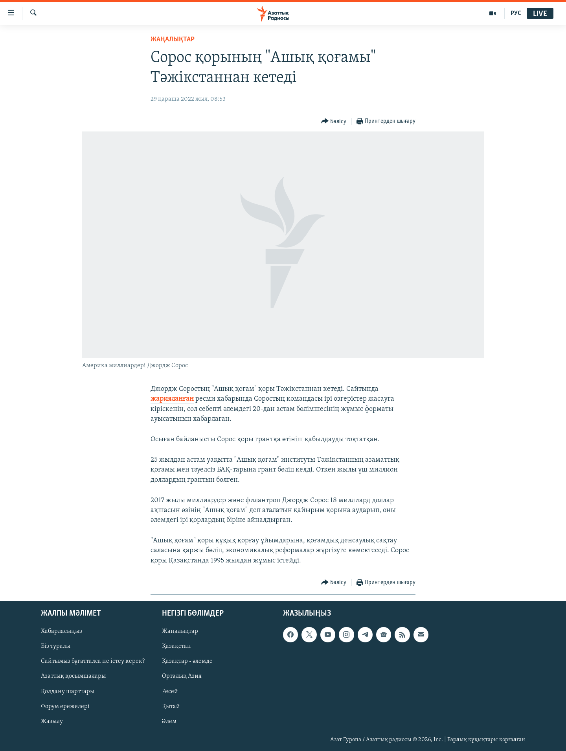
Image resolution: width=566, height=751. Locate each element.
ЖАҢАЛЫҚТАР (173, 39)
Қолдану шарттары (67, 691)
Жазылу (52, 721)
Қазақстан (176, 646)
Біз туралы (55, 646)
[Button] (334, 121)
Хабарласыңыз (61, 631)
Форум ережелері (65, 706)
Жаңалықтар (180, 631)
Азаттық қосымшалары (73, 676)
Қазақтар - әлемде (187, 661)
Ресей (170, 691)
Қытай (171, 706)
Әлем (169, 721)
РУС (516, 13)
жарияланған (172, 399)
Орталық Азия (182, 676)
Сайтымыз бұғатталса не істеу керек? (93, 661)
